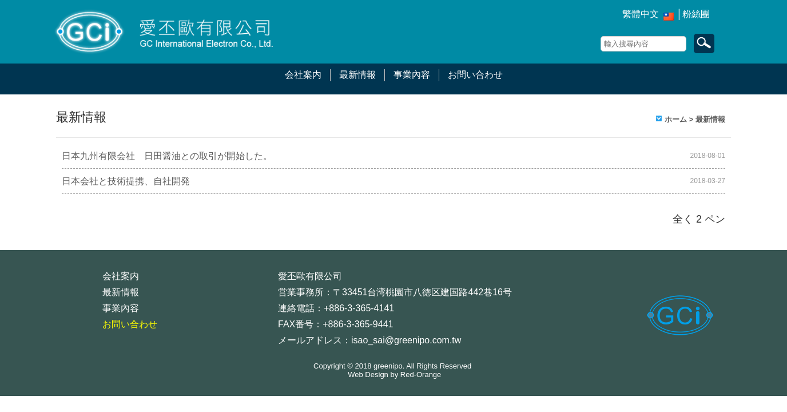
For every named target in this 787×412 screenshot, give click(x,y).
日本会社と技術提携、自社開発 (126, 181)
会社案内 (303, 75)
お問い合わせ (475, 75)
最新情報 (357, 75)
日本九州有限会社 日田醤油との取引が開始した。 (167, 156)
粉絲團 (696, 14)
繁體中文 (640, 14)
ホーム (676, 119)
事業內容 (412, 75)
